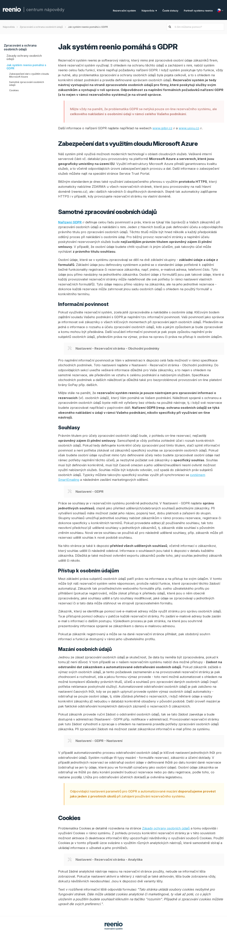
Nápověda (148, 10)
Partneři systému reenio (198, 10)
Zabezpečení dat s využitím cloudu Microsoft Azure (29, 75)
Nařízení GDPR (70, 222)
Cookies (14, 90)
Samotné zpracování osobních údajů (26, 83)
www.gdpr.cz (162, 128)
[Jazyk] (220, 10)
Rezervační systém (124, 10)
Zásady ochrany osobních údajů (24, 57)
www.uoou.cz (189, 128)
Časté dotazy (170, 10)
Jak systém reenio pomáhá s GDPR (26, 66)
